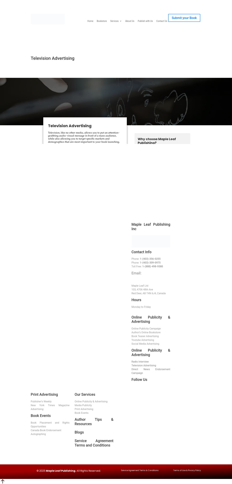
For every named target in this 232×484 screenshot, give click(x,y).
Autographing (38, 434)
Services (114, 21)
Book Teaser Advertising (145, 336)
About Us (129, 21)
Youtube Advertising (143, 339)
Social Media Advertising (145, 343)
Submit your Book (184, 18)
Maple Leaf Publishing (60, 471)
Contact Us (161, 21)
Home (90, 21)
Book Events (82, 412)
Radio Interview (140, 361)
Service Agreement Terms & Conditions (140, 470)
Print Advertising (84, 409)
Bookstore (102, 21)
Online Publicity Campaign (146, 328)
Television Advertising (144, 365)
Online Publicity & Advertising (91, 401)
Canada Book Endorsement (46, 430)
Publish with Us (145, 21)
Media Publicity (83, 405)
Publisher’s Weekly (41, 401)
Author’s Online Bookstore (146, 332)
